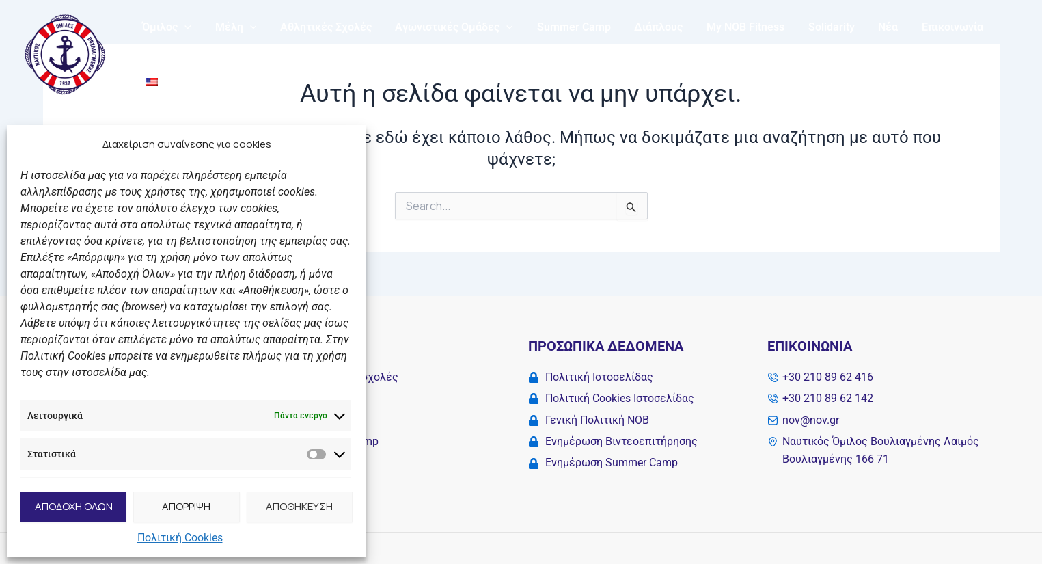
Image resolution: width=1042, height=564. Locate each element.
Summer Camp (566, 51)
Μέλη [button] (233, 52)
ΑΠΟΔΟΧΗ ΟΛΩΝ (74, 506)
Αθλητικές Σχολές (321, 51)
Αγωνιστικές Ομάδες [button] (448, 52)
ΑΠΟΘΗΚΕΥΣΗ (299, 506)
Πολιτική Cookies (180, 537)
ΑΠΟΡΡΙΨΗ (186, 506)
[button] (184, 52)
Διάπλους (649, 51)
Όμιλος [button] (166, 52)
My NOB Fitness (734, 51)
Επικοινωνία (935, 51)
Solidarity (818, 51)
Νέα (873, 51)
